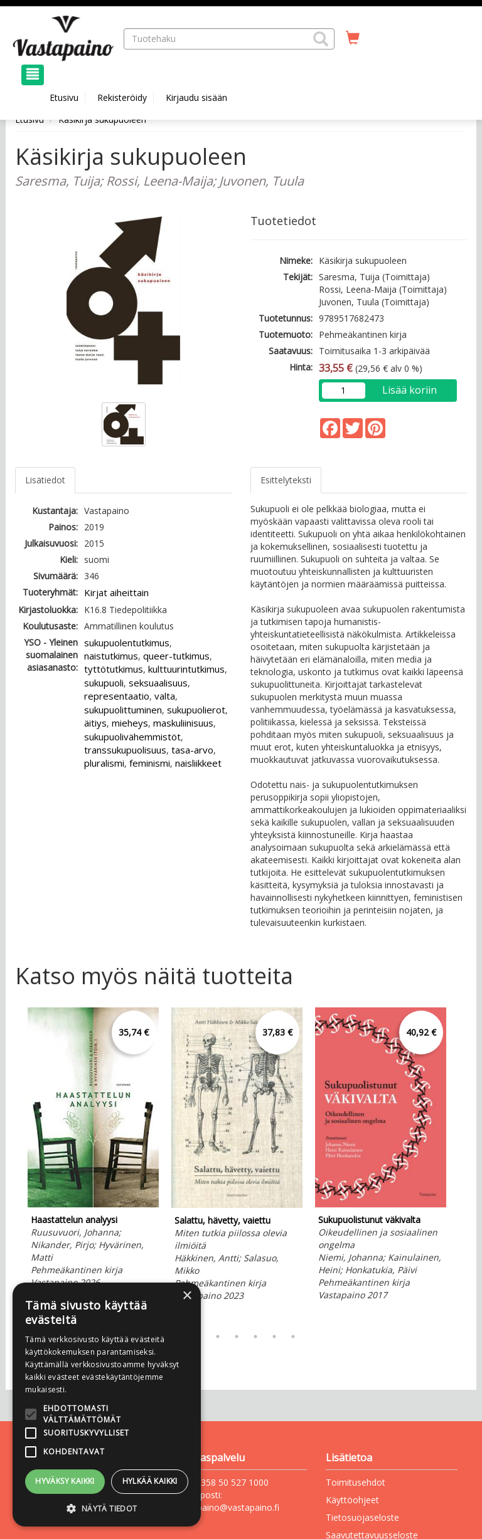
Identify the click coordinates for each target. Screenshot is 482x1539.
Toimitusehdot (355, 1482)
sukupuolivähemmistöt (132, 736)
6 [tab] (274, 1336)
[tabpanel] (93, 1149)
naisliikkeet (198, 763)
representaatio (116, 696)
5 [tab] (255, 1336)
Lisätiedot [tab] (45, 480)
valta (164, 696)
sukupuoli (104, 682)
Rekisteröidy (122, 97)
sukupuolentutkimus (126, 642)
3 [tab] (218, 1336)
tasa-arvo (192, 749)
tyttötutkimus (113, 669)
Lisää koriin (409, 390)
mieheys (130, 723)
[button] (320, 38)
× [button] (186, 1296)
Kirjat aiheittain (116, 592)
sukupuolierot (196, 709)
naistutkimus (111, 655)
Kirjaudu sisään (196, 97)
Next (460, 1164)
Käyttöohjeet (352, 1500)
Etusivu (64, 97)
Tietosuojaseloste (362, 1517)
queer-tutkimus (176, 655)
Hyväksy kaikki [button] (65, 1481)
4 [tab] (236, 1336)
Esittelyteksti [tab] (285, 480)
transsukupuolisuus (125, 749)
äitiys (95, 723)
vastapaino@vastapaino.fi (227, 1507)
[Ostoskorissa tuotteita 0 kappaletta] (353, 38)
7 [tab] (293, 1336)
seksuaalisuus (158, 682)
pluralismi (104, 763)
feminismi (149, 763)
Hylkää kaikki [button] (150, 1481)
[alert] (107, 1404)
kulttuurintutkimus (186, 669)
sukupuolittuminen (123, 709)
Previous (12, 1164)
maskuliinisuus (183, 723)
